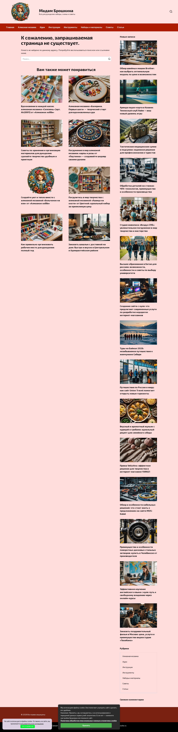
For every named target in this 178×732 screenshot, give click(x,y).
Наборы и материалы (91, 27)
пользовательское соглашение (32, 724)
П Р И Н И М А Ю (27, 726)
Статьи (120, 27)
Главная (10, 27)
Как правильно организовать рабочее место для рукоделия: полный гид (38, 247)
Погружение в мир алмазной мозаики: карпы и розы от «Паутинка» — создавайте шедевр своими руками (87, 155)
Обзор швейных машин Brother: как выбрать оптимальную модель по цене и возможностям (138, 71)
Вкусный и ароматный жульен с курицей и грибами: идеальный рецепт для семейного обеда (137, 429)
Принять (86, 725)
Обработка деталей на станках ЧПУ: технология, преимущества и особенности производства (138, 188)
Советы (109, 27)
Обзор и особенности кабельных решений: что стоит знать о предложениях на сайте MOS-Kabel (137, 509)
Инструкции (54, 27)
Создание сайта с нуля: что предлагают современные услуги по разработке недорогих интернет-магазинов (138, 311)
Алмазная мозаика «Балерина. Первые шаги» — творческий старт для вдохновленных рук (87, 109)
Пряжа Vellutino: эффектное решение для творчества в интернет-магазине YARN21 (135, 468)
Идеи (42, 27)
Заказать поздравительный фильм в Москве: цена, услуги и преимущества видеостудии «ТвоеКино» (137, 636)
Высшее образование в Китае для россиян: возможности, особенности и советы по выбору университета (138, 268)
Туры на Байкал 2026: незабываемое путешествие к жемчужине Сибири (136, 351)
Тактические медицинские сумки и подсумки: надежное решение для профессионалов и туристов (138, 149)
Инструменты (70, 27)
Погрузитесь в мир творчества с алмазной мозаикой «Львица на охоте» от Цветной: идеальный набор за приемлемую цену (89, 202)
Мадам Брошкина (56, 10)
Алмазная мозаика (27, 27)
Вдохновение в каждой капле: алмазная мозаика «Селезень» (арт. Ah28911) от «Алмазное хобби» (40, 109)
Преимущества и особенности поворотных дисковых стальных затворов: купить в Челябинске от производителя (138, 551)
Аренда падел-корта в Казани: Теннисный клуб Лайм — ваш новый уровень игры (136, 110)
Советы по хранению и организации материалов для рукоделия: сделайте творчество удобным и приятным (40, 155)
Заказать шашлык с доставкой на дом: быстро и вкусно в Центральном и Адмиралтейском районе (89, 247)
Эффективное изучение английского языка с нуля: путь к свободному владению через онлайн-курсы (138, 594)
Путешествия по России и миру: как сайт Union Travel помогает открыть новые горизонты (137, 390)
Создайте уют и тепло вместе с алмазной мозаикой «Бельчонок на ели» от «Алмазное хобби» (40, 200)
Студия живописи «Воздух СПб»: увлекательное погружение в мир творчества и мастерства (138, 227)
